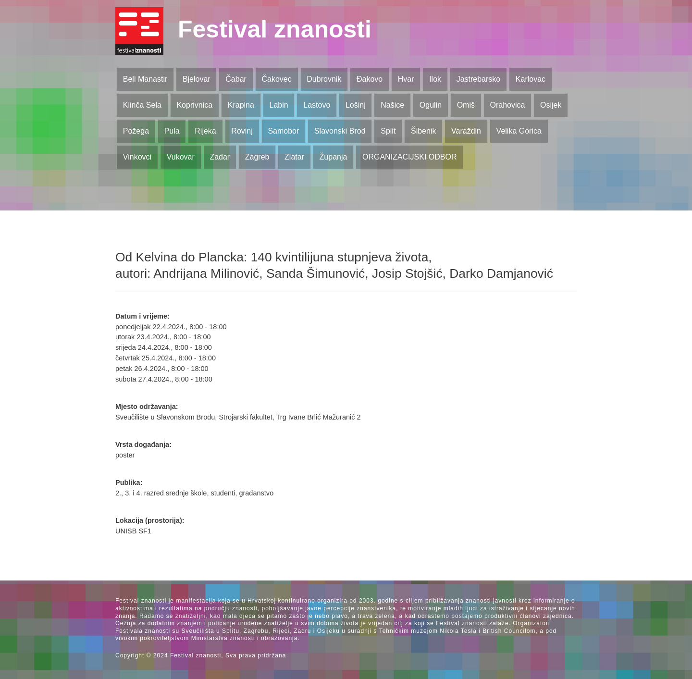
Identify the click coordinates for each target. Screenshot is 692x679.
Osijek (550, 105)
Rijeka (205, 131)
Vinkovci (137, 157)
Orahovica (507, 105)
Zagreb (257, 157)
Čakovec (276, 79)
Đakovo (370, 79)
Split (388, 131)
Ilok (435, 79)
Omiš (466, 105)
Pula (172, 131)
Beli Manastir (145, 79)
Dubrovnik (324, 79)
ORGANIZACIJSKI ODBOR (409, 157)
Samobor (283, 131)
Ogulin (431, 105)
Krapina (241, 105)
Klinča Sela (142, 105)
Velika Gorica (519, 131)
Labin (278, 105)
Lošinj (356, 105)
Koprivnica (194, 105)
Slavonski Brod (340, 131)
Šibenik (423, 131)
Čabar (236, 79)
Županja (333, 157)
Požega (136, 131)
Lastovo (316, 105)
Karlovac (530, 79)
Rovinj (241, 131)
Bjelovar (196, 79)
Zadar (220, 157)
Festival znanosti (274, 29)
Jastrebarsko (479, 79)
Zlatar (294, 157)
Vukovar (181, 157)
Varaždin (466, 131)
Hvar (406, 79)
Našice (392, 105)
